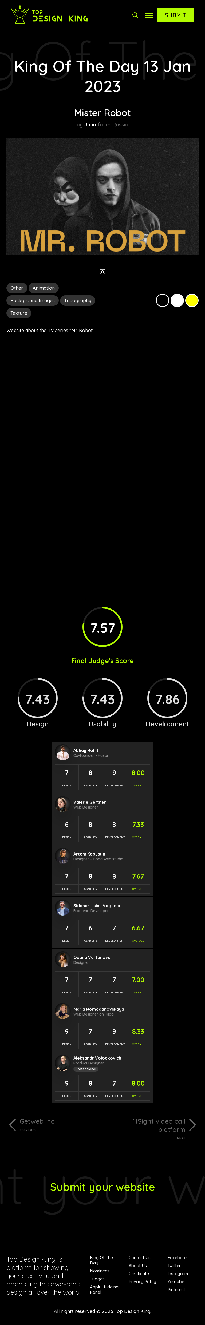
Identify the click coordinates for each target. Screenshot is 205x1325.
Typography (77, 300)
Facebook (178, 1257)
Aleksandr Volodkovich (97, 1058)
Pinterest (176, 1289)
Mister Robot (102, 112)
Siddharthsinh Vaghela (96, 905)
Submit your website (102, 1186)
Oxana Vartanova (92, 957)
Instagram (178, 1273)
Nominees (99, 1271)
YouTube (176, 1281)
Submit (175, 15)
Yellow (192, 300)
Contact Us (140, 1257)
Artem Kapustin (89, 854)
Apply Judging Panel (104, 1289)
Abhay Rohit (85, 750)
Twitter (174, 1265)
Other (16, 288)
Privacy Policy (142, 1281)
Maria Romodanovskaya (98, 1009)
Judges (97, 1279)
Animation (44, 288)
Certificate (139, 1273)
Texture (18, 313)
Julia (90, 124)
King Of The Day (101, 1260)
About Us (138, 1265)
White (177, 300)
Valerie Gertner (89, 802)
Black (162, 300)
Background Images (32, 300)
